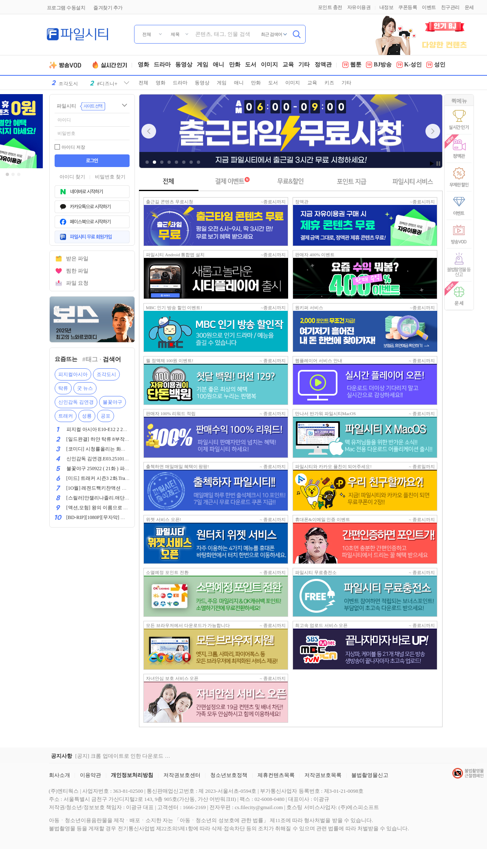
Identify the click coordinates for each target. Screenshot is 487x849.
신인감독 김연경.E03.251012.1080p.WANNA (113, 459)
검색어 (112, 359)
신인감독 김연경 (76, 402)
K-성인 (409, 65)
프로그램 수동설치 (66, 8)
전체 (143, 83)
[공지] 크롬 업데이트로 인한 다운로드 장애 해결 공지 (124, 756)
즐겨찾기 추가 (108, 8)
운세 (469, 7)
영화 (143, 65)
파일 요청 (77, 283)
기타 (304, 65)
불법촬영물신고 (369, 775)
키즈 (329, 83)
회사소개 (59, 775)
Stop (438, 163)
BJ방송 (379, 65)
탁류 (63, 388)
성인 (435, 65)
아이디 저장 (73, 147)
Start (432, 163)
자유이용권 (359, 7)
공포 (105, 416)
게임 (202, 65)
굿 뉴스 (85, 388)
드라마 (162, 65)
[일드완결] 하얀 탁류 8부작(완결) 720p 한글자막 (118, 439)
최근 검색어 (271, 34)
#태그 (90, 359)
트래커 (65, 416)
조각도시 (106, 374)
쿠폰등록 (407, 7)
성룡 (87, 416)
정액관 (323, 65)
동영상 (183, 65)
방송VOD (68, 65)
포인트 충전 (330, 7)
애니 (218, 65)
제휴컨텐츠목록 (276, 775)
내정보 (386, 7)
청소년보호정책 (228, 775)
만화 (234, 65)
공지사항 (61, 756)
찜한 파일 (77, 271)
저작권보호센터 (182, 775)
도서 (250, 65)
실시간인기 (111, 65)
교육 (288, 65)
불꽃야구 (112, 402)
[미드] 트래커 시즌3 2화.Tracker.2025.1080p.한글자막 (122, 478)
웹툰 (351, 65)
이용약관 (90, 775)
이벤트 (429, 7)
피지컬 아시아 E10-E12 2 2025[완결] (104, 429)
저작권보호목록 (323, 775)
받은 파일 (77, 258)
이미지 (269, 65)
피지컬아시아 (73, 374)
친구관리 (450, 7)
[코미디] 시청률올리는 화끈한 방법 (104, 449)
